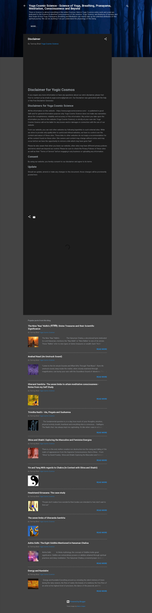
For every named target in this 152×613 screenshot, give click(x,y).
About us (44, 26)
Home (33, 26)
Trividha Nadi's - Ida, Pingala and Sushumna (49, 412)
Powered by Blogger (76, 602)
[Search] (127, 6)
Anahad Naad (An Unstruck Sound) (45, 357)
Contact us (93, 26)
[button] (105, 40)
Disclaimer (59, 26)
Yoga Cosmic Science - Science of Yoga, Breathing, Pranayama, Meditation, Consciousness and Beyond (70, 7)
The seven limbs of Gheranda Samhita (46, 518)
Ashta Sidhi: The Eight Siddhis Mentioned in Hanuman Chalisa (58, 543)
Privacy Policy (76, 26)
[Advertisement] (121, 70)
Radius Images (81, 607)
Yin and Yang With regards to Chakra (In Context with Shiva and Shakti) (62, 468)
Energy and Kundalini (38, 571)
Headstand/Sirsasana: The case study (46, 493)
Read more (102, 350)
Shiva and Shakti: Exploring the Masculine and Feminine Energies (60, 440)
